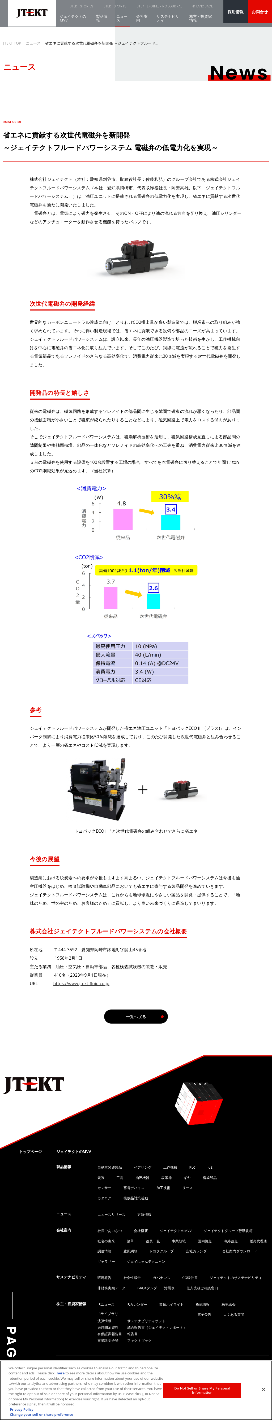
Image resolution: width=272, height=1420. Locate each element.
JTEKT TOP (12, 43)
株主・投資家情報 (200, 21)
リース (187, 1187)
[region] (136, 1390)
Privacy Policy (21, 1409)
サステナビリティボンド (146, 1320)
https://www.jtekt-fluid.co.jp (81, 983)
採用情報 (236, 11)
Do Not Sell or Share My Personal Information (202, 1390)
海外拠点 (231, 1241)
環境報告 (104, 1277)
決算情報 (104, 1320)
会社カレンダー (198, 1251)
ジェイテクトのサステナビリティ (236, 1277)
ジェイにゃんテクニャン (146, 1261)
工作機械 (170, 1167)
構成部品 (210, 1177)
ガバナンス (161, 1277)
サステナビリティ (167, 21)
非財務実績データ (111, 1288)
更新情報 (144, 1214)
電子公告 (204, 1314)
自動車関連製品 (109, 1167)
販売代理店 (258, 1241)
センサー (104, 1187)
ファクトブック (139, 1340)
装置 (100, 1177)
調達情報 (104, 1251)
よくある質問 (233, 1314)
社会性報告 (132, 1277)
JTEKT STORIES (67, 8)
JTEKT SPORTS (98, 8)
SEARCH (177, 9)
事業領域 (179, 1241)
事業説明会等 (107, 1340)
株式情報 (203, 1304)
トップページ (30, 1151)
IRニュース (106, 1304)
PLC (192, 1167)
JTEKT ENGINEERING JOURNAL (137, 8)
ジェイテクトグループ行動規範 (228, 1230)
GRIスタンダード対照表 (156, 1288)
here (61, 1373)
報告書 (132, 1333)
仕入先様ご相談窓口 (202, 1288)
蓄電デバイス (134, 1187)
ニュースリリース (111, 1214)
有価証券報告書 (109, 1333)
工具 (119, 1177)
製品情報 (101, 21)
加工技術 (163, 1187)
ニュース (122, 21)
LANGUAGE (204, 9)
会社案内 (141, 21)
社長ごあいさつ (109, 1230)
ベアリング (142, 1167)
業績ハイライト (171, 1304)
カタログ (104, 1198)
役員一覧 (153, 1241)
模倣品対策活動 (136, 1198)
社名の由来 (106, 1241)
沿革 (130, 1241)
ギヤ (187, 1177)
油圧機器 (142, 1177)
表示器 (166, 1177)
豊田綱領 (131, 1251)
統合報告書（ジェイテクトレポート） (157, 1327)
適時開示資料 (107, 1327)
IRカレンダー (137, 1304)
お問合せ (260, 11)
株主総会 (229, 1304)
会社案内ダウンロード (239, 1251)
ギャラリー (106, 1261)
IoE (209, 1167)
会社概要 (141, 1230)
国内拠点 (205, 1241)
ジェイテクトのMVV (73, 21)
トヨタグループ (161, 1251)
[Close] (263, 1389)
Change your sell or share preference (41, 1414)
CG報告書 (189, 1277)
